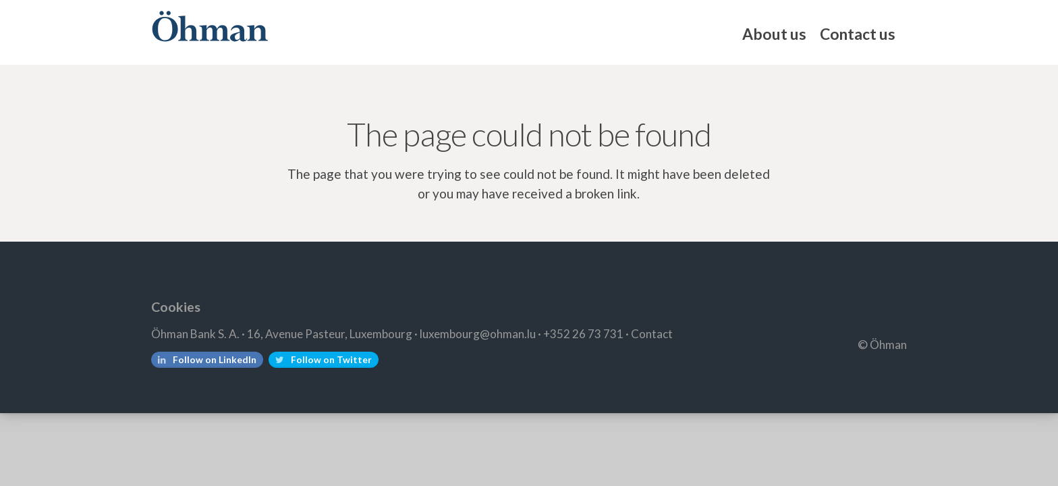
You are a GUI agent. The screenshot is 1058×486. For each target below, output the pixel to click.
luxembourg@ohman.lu (478, 334)
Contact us (857, 33)
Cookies (175, 307)
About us (774, 33)
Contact (652, 334)
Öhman (209, 26)
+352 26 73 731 (583, 334)
